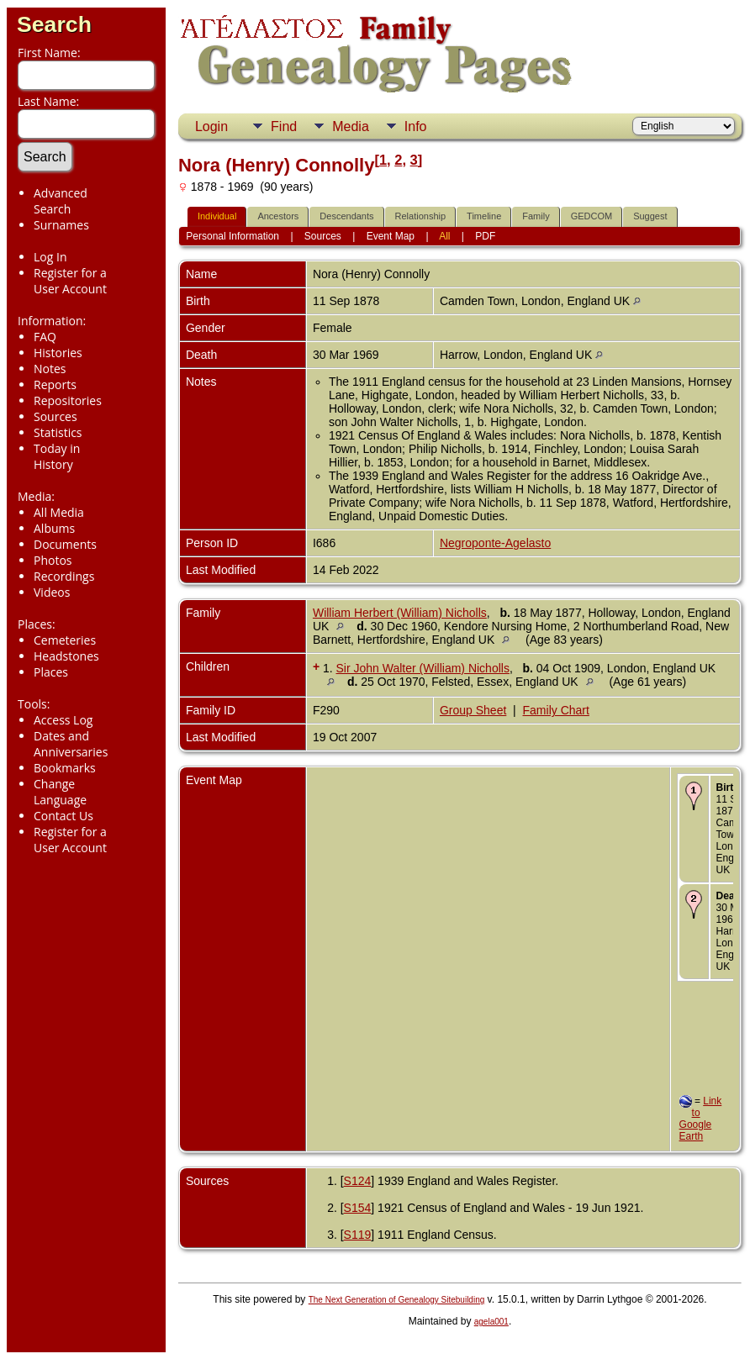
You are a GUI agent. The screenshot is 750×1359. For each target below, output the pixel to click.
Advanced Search (60, 201)
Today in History (57, 456)
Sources (55, 416)
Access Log (63, 720)
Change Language (60, 792)
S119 (358, 1234)
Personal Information (232, 236)
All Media (59, 512)
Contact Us (63, 816)
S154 (358, 1207)
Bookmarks (65, 768)
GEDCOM (592, 216)
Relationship (420, 216)
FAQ (45, 337)
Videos (52, 592)
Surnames (61, 225)
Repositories (68, 400)
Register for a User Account (70, 281)
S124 (358, 1181)
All (444, 236)
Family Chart (556, 710)
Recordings (64, 576)
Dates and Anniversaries (71, 744)
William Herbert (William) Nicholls (400, 612)
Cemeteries (65, 640)
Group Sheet (473, 710)
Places (51, 672)
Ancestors (277, 216)
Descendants (346, 216)
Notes (50, 369)
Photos (53, 560)
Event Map (391, 236)
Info (415, 126)
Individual (217, 216)
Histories (58, 353)
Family (535, 216)
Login (211, 126)
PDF (485, 236)
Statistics (58, 432)
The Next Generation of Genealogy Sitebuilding (397, 1299)
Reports (55, 384)
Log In (50, 257)
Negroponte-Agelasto (495, 543)
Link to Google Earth (700, 1118)
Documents (65, 544)
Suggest (650, 216)
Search (54, 24)
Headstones (66, 656)
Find (284, 126)
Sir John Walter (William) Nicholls (423, 668)
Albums (54, 528)
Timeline (484, 216)
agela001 (491, 1321)
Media (350, 126)
